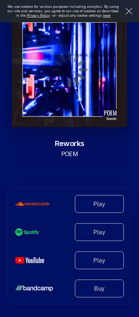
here (106, 15)
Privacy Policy (38, 15)
